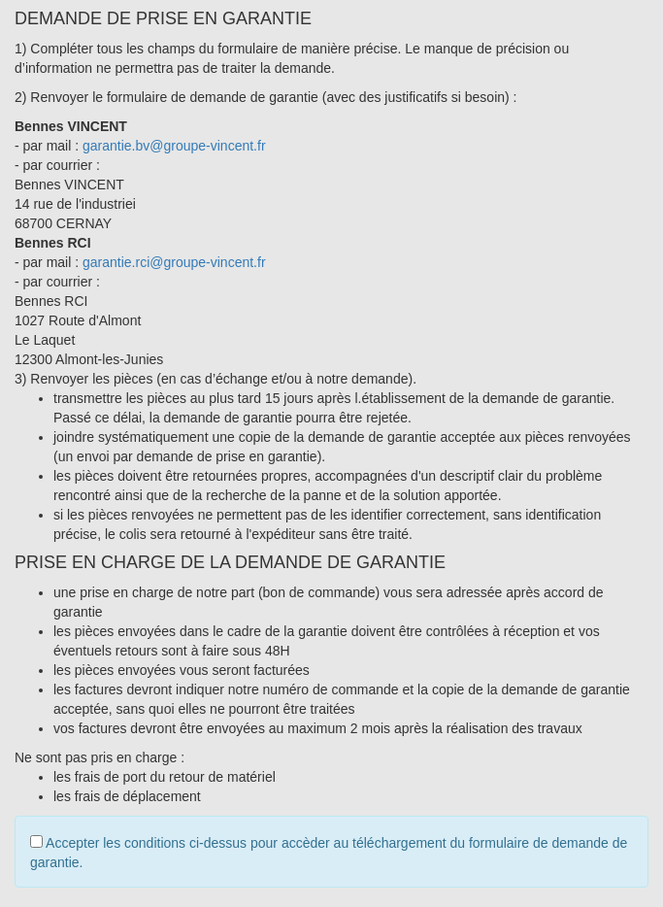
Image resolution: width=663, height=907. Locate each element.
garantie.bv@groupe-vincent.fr (174, 145)
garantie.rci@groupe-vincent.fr (174, 262)
